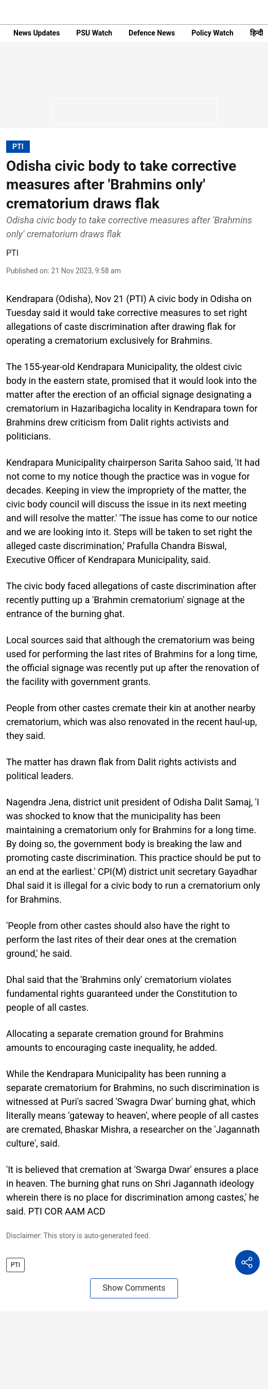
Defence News (152, 33)
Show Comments (134, 1288)
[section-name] (18, 146)
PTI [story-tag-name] (15, 1265)
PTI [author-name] (12, 253)
